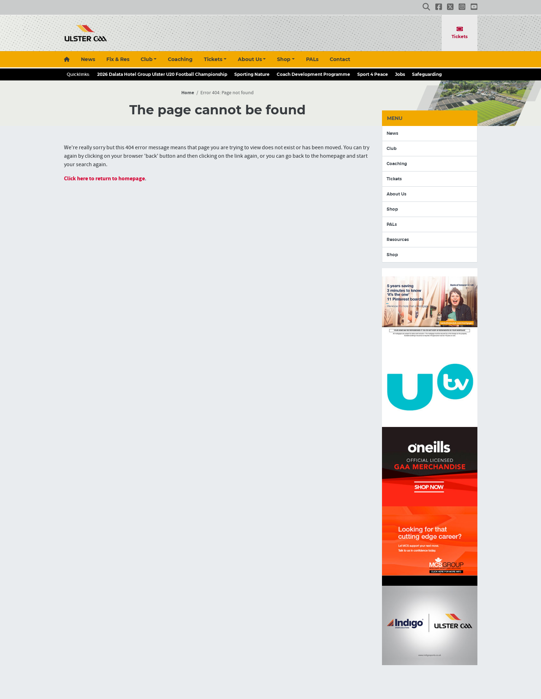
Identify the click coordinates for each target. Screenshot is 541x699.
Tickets (460, 32)
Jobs (400, 74)
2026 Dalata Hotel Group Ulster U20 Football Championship (162, 74)
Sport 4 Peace (372, 74)
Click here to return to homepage (104, 178)
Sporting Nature (252, 74)
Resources (398, 239)
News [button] (88, 59)
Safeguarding (427, 74)
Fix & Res (117, 59)
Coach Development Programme (313, 74)
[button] (426, 7)
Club (147, 59)
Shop (283, 59)
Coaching (180, 59)
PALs (312, 59)
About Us (250, 59)
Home (187, 92)
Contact (340, 59)
